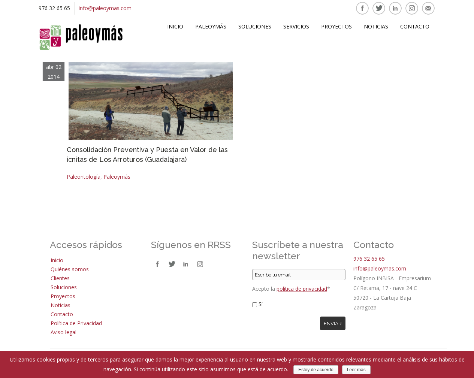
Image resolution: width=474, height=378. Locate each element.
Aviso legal (63, 332)
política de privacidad (302, 288)
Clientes (60, 278)
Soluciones (254, 26)
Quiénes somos (70, 269)
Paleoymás (210, 26)
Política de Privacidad (76, 323)
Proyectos (336, 26)
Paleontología (83, 176)
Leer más (356, 369)
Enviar (333, 323)
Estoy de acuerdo (315, 369)
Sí (261, 304)
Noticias (376, 26)
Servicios (296, 26)
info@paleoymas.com (105, 8)
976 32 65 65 (369, 258)
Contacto (414, 26)
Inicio (175, 26)
